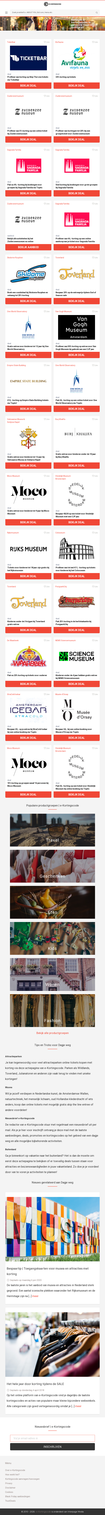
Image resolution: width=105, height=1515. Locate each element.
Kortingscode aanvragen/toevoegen (22, 1479)
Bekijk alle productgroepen (52, 1033)
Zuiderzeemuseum (15, 96)
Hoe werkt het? (12, 1474)
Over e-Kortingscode (15, 1470)
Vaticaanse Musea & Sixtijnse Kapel (16, 420)
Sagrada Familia (14, 150)
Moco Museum (13, 476)
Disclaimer (10, 1487)
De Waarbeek (13, 640)
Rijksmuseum (13, 533)
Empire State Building (16, 365)
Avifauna (59, 42)
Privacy (8, 1483)
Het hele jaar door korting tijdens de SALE (35, 1384)
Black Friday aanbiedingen (17, 1496)
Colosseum (60, 533)
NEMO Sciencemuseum (65, 640)
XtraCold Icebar (13, 694)
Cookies (9, 1492)
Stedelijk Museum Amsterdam (63, 477)
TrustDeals (10, 1501)
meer (35, 1296)
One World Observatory (17, 311)
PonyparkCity (61, 586)
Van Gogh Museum (63, 311)
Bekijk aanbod (28, 247)
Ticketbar (11, 42)
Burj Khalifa (60, 419)
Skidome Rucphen (15, 258)
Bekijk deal (28, 85)
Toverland (59, 258)
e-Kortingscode (43, 1511)
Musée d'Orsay (61, 694)
